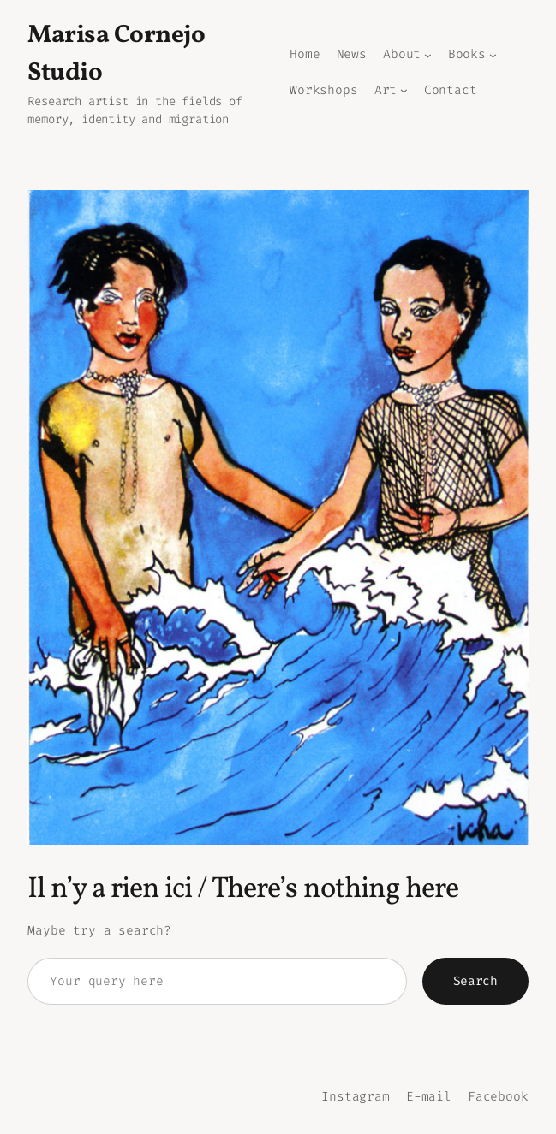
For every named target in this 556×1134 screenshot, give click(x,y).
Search (475, 981)
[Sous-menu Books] (493, 55)
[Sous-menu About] (428, 55)
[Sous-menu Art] (404, 90)
